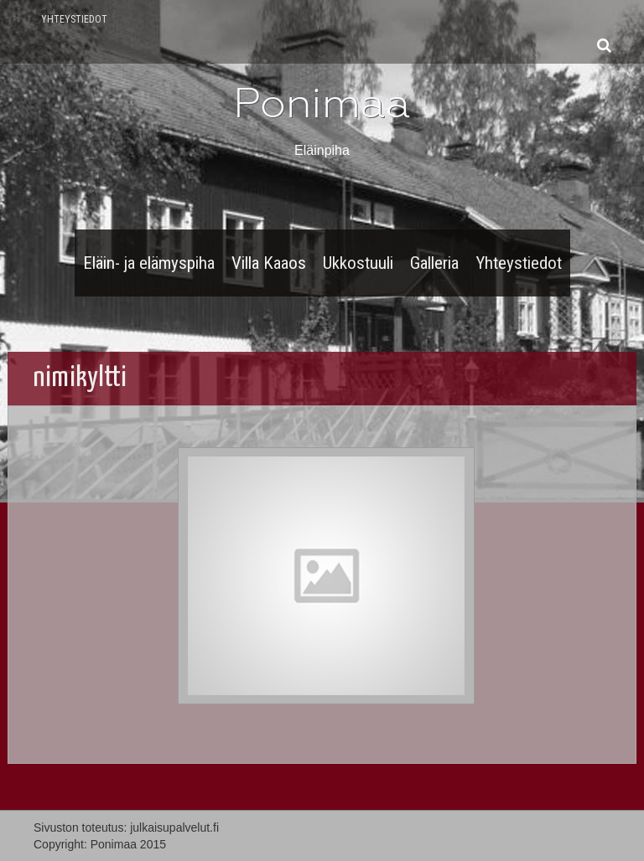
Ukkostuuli (358, 263)
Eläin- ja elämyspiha (149, 263)
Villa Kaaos (268, 263)
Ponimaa (322, 103)
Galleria (434, 263)
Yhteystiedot (74, 19)
